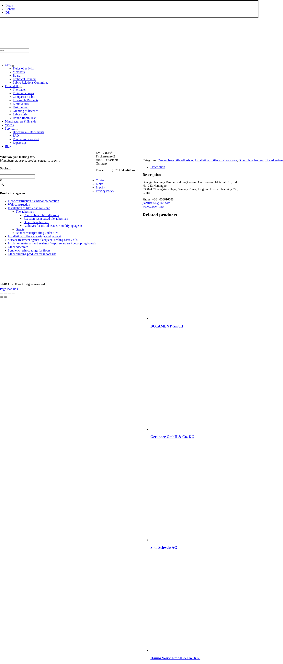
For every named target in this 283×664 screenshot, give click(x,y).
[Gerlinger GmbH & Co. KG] (199, 429)
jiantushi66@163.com (156, 203)
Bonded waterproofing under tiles (37, 232)
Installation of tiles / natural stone (216, 160)
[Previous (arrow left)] (1, 297)
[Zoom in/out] (1, 293)
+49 (108, 170)
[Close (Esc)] (13, 293)
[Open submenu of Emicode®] (20, 87)
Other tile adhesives (251, 160)
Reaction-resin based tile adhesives (46, 218)
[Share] (9, 293)
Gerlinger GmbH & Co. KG (172, 437)
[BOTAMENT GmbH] (199, 318)
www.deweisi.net (153, 206)
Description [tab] (157, 167)
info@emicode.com (108, 173)
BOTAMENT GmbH (166, 326)
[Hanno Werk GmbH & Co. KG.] (199, 650)
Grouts (20, 229)
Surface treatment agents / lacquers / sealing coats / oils (42, 239)
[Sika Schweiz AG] (199, 539)
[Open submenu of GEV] (13, 66)
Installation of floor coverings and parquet (34, 236)
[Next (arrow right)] (5, 297)
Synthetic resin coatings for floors (29, 250)
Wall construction (19, 204)
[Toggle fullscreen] (5, 293)
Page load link (9, 289)
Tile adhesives (274, 160)
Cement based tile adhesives (175, 160)
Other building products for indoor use (32, 254)
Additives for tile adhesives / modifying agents (53, 225)
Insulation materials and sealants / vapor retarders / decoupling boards (52, 243)
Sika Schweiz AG (163, 547)
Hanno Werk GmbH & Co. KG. (175, 658)
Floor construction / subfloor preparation (33, 201)
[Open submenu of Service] (15, 129)
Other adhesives (18, 247)
